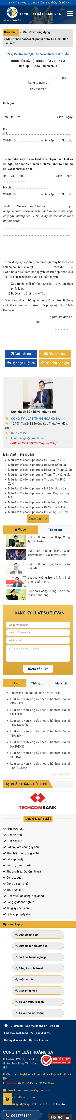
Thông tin (67, 715)
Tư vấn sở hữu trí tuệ (32, 1006)
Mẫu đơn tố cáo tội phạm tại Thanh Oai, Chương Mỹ (38, 495)
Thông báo (55, 529)
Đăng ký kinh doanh (32, 968)
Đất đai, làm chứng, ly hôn (21, 847)
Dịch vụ (60, 715)
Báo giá (55, 1025)
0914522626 (46, 1083)
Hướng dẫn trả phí (15, 1040)
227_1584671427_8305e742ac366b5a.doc (38, 54)
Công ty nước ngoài (17, 865)
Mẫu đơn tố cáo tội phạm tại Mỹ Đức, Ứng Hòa (37, 488)
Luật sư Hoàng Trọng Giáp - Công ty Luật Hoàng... (49, 539)
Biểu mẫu (10, 32)
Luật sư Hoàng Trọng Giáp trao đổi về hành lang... (49, 593)
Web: (10, 1097)
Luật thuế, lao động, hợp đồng (23, 896)
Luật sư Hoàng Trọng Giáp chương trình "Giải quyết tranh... (49, 552)
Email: (11, 1090)
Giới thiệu (17, 1025)
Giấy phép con (29, 987)
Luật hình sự (12, 834)
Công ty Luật (12, 877)
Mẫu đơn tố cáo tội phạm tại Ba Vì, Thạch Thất (37, 507)
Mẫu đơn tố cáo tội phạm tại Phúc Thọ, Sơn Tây (38, 512)
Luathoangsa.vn (24, 1097)
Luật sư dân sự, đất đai (33, 950)
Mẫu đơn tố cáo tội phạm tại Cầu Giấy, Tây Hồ (36, 460)
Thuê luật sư (12, 889)
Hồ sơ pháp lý (13, 859)
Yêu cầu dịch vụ (40, 1033)
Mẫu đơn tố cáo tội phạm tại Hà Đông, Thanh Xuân (40, 469)
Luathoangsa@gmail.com (27, 438)
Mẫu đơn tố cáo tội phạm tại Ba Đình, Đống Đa (37, 464)
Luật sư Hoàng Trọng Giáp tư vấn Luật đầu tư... (49, 566)
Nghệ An (25, 1074)
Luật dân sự (12, 841)
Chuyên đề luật (38, 819)
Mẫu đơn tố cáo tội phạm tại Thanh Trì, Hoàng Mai (39, 474)
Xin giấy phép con (16, 908)
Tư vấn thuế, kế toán (32, 996)
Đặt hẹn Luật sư (38, 1040)
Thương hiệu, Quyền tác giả (22, 871)
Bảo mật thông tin (36, 1025)
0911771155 (19, 433)
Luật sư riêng (29, 978)
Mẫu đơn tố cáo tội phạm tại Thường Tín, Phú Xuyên (36, 481)
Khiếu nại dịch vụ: (18, 1104)
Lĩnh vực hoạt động (16, 1033)
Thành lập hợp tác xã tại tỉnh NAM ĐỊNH (66, 718)
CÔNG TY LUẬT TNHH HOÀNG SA (35, 418)
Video (20, 529)
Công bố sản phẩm (16, 883)
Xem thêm (38, 519)
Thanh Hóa (41, 1074)
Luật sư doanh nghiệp (33, 959)
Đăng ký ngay (38, 669)
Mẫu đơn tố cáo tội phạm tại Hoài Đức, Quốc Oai (38, 502)
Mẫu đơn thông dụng (36, 32)
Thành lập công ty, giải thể (21, 853)
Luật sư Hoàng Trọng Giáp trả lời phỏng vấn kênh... (49, 579)
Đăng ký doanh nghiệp (18, 902)
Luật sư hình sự (30, 940)
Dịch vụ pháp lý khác (17, 914)
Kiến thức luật (13, 828)
